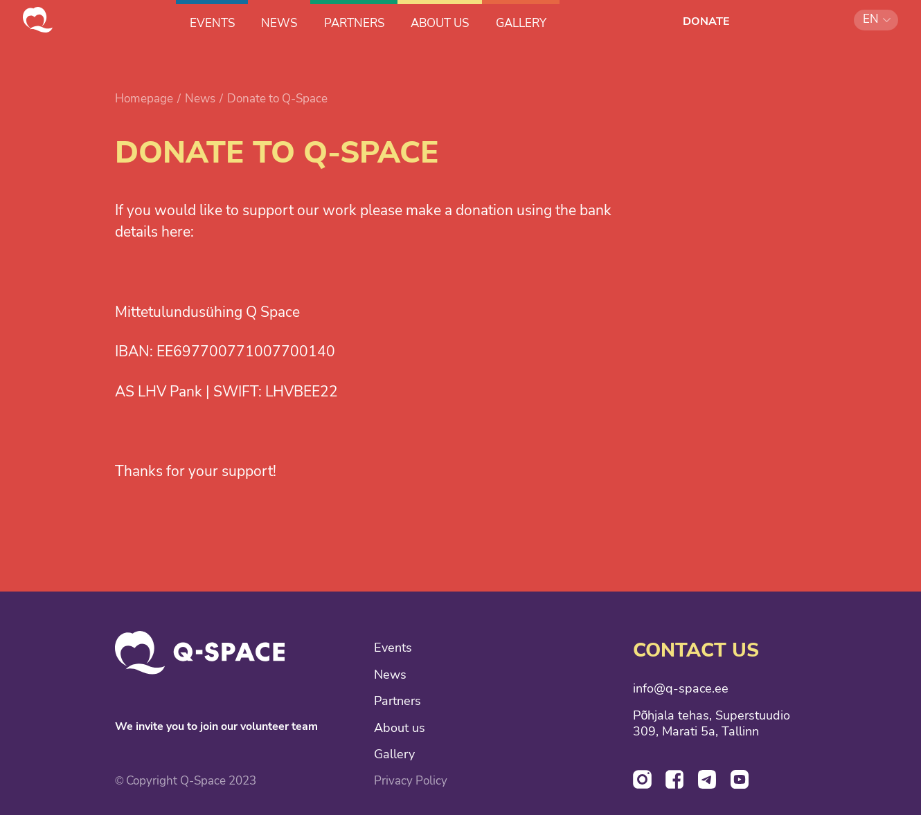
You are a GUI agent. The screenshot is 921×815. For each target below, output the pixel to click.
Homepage (144, 99)
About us (399, 728)
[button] (876, 20)
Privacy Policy (410, 781)
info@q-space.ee (680, 689)
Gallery (394, 754)
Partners (397, 701)
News (200, 99)
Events (393, 648)
